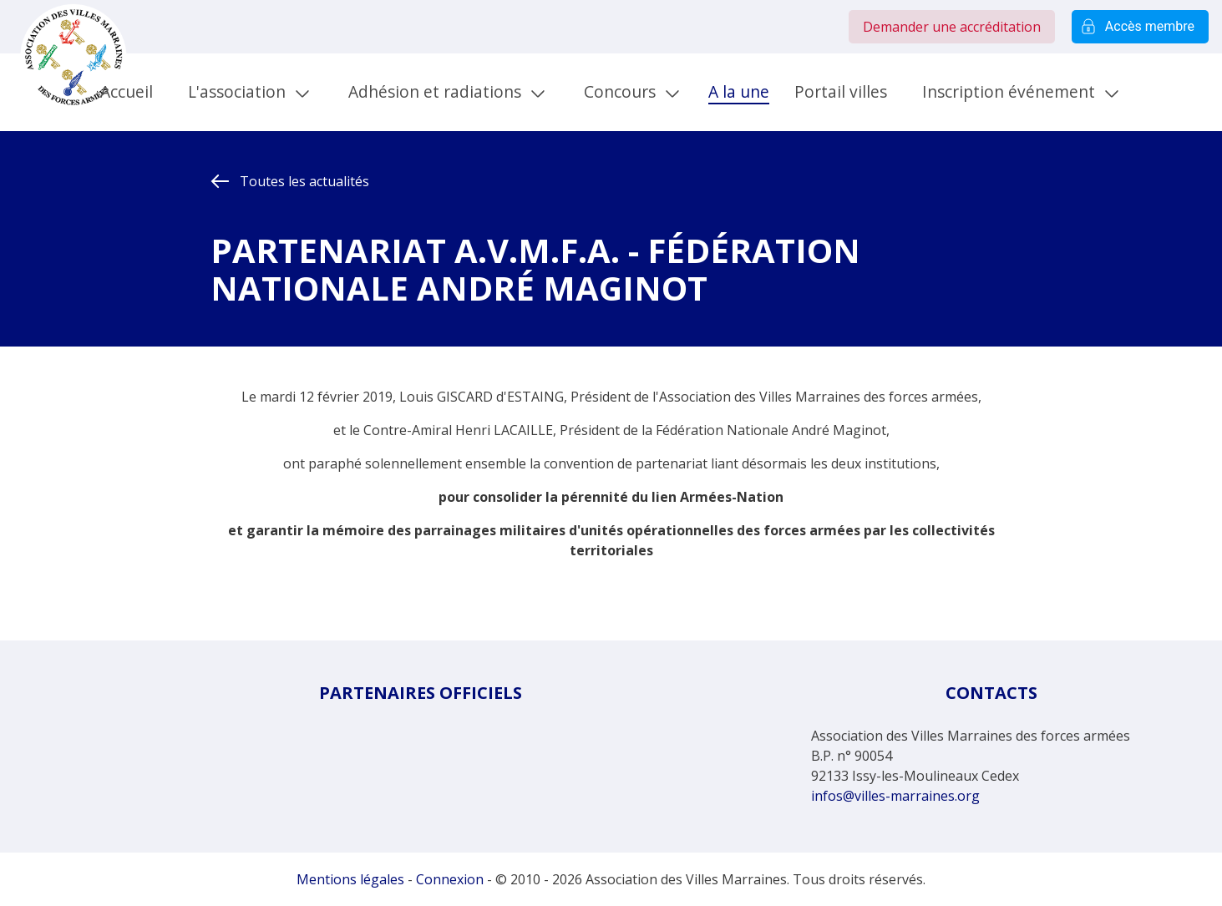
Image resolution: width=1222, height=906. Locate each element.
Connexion (450, 879)
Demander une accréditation (952, 27)
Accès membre (1140, 27)
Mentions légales (350, 879)
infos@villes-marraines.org (895, 796)
